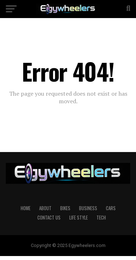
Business (88, 208)
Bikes (65, 208)
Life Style (78, 217)
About (45, 208)
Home (25, 208)
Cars (111, 208)
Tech (101, 217)
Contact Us (49, 217)
